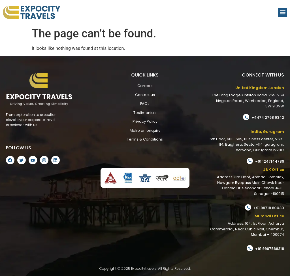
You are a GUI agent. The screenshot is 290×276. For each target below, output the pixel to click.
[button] (282, 12)
